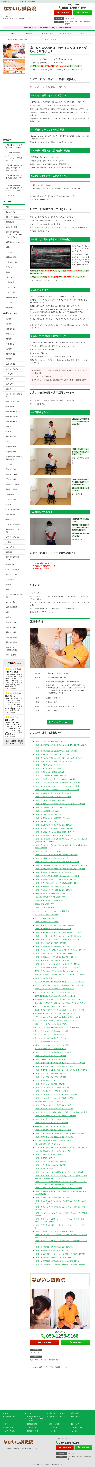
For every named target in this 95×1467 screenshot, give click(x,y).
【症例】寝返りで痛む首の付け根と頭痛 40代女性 (53, 835)
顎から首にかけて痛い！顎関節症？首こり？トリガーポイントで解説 (59, 975)
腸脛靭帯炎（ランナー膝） (14, 531)
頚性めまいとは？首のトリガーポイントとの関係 (52, 1045)
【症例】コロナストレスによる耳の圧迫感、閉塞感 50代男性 (57, 862)
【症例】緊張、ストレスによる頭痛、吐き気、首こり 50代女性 (58, 964)
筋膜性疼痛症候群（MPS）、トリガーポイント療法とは (14, 234)
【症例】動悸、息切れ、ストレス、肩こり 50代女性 (54, 761)
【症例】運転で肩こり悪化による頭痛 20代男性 (52, 1119)
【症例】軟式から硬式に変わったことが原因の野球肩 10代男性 (58, 883)
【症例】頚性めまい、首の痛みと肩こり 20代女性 (53, 1130)
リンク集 (9, 302)
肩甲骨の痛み (11, 329)
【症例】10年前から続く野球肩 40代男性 (50, 1059)
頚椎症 (8, 426)
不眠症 (8, 542)
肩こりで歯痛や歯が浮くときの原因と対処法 (50, 1049)
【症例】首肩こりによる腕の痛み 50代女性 (50, 1073)
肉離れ (8, 584)
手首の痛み (10, 344)
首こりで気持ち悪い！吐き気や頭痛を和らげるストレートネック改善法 (60, 982)
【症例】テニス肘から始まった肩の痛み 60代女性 (53, 797)
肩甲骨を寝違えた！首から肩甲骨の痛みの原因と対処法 (54, 989)
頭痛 (7, 442)
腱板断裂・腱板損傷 (13, 484)
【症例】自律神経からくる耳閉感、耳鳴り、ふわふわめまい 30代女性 (60, 804)
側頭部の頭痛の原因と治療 (44, 904)
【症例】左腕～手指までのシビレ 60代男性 (50, 1165)
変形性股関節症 (11, 452)
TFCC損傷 (10, 494)
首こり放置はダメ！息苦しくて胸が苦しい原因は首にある (55, 1020)
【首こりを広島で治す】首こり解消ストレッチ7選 (52, 1151)
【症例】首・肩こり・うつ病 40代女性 (49, 1154)
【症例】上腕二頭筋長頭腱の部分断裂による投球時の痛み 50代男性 (59, 1133)
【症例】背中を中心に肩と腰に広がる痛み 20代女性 (54, 1137)
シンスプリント (11, 574)
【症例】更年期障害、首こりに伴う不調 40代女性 (53, 793)
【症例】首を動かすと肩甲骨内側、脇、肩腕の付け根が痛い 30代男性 (60, 869)
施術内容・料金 (47, 33)
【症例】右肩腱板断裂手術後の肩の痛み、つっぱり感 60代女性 (58, 1261)
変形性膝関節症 (11, 446)
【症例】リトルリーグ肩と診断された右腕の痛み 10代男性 (56, 855)
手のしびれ (10, 374)
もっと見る (10, 195)
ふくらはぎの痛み (12, 369)
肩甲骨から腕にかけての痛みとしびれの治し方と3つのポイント (57, 971)
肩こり (12, 39)
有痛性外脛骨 (11, 514)
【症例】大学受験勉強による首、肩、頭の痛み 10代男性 (55, 1116)
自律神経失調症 (11, 436)
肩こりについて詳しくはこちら (60, 722)
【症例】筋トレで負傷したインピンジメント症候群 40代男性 (57, 786)
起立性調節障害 (11, 607)
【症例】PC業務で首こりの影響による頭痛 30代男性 (54, 828)
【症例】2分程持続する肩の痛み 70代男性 (50, 821)
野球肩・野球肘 (11, 469)
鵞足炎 (8, 504)
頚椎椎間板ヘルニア (13, 421)
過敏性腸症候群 (11, 637)
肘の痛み (9, 339)
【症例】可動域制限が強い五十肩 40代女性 (50, 775)
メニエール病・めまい (14, 537)
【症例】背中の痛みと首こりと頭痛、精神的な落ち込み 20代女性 (58, 758)
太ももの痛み (11, 364)
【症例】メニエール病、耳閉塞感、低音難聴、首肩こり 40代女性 (58, 1188)
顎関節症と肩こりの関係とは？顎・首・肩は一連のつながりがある (58, 999)
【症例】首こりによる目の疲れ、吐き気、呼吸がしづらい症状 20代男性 (61, 1112)
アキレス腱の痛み (12, 569)
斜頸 (7, 612)
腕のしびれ (10, 379)
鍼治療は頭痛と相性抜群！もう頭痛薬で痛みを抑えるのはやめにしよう (60, 1013)
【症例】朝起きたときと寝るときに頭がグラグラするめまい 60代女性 (60, 950)
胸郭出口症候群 (11, 489)
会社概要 (9, 307)
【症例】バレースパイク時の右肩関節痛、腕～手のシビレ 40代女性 (59, 1172)
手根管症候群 (11, 479)
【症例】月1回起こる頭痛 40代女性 (48, 814)
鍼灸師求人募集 (11, 297)
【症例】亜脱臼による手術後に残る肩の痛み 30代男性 (54, 925)
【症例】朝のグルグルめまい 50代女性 (49, 851)
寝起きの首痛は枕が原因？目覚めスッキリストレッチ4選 (55, 996)
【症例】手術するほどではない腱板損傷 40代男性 (53, 929)
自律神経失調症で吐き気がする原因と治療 (50, 897)
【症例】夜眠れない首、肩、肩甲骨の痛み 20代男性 (54, 890)
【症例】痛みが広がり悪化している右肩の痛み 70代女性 (55, 879)
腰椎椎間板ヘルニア (13, 411)
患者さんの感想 (11, 262)
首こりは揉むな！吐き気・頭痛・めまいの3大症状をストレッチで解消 (60, 1003)
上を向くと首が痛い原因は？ (45, 978)
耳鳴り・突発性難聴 (13, 524)
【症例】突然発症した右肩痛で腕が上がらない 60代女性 (55, 779)
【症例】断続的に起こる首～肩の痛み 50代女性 (52, 960)
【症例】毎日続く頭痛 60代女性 (47, 811)
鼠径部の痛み (11, 564)
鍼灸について (11, 247)
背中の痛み (10, 334)
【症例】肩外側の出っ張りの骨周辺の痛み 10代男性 (54, 1247)
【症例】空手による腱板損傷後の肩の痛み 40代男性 (54, 1109)
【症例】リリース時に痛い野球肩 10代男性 (50, 1077)
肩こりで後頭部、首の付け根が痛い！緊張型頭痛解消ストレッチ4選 (59, 985)
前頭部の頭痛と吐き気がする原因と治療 (49, 901)
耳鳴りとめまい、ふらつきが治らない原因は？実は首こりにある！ (58, 1017)
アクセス (83, 33)
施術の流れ (10, 272)
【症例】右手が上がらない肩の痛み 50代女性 (51, 1250)
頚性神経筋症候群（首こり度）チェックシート (51, 1144)
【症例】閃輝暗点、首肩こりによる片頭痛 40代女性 (54, 1231)
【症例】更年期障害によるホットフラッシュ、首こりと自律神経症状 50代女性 (14, 156)
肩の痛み (9, 324)
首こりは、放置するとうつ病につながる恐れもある (53, 1140)
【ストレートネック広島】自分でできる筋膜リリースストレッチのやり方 (61, 1147)
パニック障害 (11, 602)
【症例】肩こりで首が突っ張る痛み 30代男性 (51, 1123)
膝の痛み (9, 359)
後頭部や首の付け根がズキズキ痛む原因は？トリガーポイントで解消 (59, 1010)
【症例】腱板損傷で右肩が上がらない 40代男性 (52, 858)
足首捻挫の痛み (11, 622)
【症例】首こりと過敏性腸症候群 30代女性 (50, 741)
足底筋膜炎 (10, 579)
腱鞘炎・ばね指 (11, 474)
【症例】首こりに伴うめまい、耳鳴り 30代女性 (52, 1087)
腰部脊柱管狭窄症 (12, 416)
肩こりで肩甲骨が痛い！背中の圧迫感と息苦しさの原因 (54, 992)
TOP (12, 33)
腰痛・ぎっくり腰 (12, 401)
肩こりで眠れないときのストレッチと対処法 (50, 1034)
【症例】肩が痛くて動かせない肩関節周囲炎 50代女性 (54, 832)
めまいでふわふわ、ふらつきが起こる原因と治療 (52, 911)
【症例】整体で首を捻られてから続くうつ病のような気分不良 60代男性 (61, 1070)
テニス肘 (9, 464)
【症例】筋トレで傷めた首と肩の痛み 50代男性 (52, 886)
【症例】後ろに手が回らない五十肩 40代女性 (51, 1091)
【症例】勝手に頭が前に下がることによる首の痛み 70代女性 (57, 939)
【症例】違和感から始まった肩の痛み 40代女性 (52, 818)
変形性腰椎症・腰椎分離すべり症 (14, 458)
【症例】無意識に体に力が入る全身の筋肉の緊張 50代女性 (56, 957)
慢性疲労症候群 (11, 642)
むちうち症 (10, 547)
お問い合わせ (11, 277)
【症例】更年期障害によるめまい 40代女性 (50, 807)
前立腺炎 (9, 552)
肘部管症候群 (11, 632)
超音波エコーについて (14, 242)
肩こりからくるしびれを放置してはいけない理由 (52, 1031)
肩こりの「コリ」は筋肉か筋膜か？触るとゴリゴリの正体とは (57, 1027)
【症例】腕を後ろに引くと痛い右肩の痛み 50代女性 (54, 825)
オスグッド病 (11, 499)
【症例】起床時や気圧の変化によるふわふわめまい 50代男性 (57, 790)
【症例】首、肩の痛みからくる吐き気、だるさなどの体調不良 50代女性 (61, 865)
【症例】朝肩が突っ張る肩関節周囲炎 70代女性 (52, 946)
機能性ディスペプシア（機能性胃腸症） (14, 648)
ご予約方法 (10, 282)
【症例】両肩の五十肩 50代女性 (47, 922)
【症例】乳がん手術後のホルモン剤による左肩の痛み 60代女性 (58, 932)
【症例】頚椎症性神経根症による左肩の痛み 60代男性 (54, 953)
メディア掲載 (11, 292)
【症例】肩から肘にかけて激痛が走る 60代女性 (52, 754)
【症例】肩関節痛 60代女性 (45, 1158)
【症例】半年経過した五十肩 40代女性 (49, 765)
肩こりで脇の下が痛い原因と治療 (46, 915)
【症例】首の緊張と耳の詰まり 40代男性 (50, 800)
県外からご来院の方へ (14, 217)
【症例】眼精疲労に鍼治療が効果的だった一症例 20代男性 (56, 751)
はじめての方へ (11, 212)
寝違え (8, 589)
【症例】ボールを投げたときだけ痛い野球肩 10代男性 (54, 1098)
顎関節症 (9, 519)
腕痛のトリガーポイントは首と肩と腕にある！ (51, 1126)
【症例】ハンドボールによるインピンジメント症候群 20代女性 (58, 936)
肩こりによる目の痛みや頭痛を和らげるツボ (50, 1038)
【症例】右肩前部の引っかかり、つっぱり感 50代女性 (54, 1257)
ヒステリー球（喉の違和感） (14, 596)
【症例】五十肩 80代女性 (44, 1169)
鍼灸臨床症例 (11, 257)
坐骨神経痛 (10, 406)
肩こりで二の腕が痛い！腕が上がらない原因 (50, 1006)
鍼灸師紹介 (30, 33)
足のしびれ (10, 384)
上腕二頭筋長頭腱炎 (13, 509)
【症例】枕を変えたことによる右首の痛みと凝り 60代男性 (56, 1094)
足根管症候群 (11, 627)
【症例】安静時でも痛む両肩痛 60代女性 (50, 772)
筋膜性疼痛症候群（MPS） (12, 558)
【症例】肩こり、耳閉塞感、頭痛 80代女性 (50, 1162)
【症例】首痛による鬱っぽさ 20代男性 (49, 768)
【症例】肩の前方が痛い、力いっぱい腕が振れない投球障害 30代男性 (60, 1264)
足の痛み (9, 349)
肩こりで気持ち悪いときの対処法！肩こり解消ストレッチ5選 (56, 967)
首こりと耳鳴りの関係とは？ (45, 1080)
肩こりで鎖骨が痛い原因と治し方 (46, 1042)
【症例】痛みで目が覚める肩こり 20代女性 (50, 1056)
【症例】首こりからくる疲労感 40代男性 (50, 1084)
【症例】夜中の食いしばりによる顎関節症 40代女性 (54, 1066)
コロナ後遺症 (11, 655)
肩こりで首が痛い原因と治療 (45, 918)
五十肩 (8, 431)
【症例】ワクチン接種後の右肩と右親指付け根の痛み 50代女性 (58, 782)
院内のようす (11, 267)
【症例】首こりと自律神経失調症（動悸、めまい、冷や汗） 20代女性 (60, 1063)
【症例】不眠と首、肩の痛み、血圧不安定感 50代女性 (54, 1105)
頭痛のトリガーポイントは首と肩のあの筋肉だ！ (52, 1024)
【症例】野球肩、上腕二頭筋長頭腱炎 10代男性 (52, 1197)
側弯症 (8, 617)
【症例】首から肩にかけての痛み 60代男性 (50, 943)
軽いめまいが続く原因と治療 (45, 908)
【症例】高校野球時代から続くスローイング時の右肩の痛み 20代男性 (60, 1254)
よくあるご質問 (65, 33)
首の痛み (9, 319)
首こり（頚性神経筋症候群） (14, 395)
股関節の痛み (11, 354)
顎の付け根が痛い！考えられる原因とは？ (50, 1101)
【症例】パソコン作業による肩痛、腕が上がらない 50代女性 (57, 876)
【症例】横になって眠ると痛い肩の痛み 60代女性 (53, 1052)
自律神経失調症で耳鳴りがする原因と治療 (50, 893)
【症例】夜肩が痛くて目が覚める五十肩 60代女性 (53, 872)
